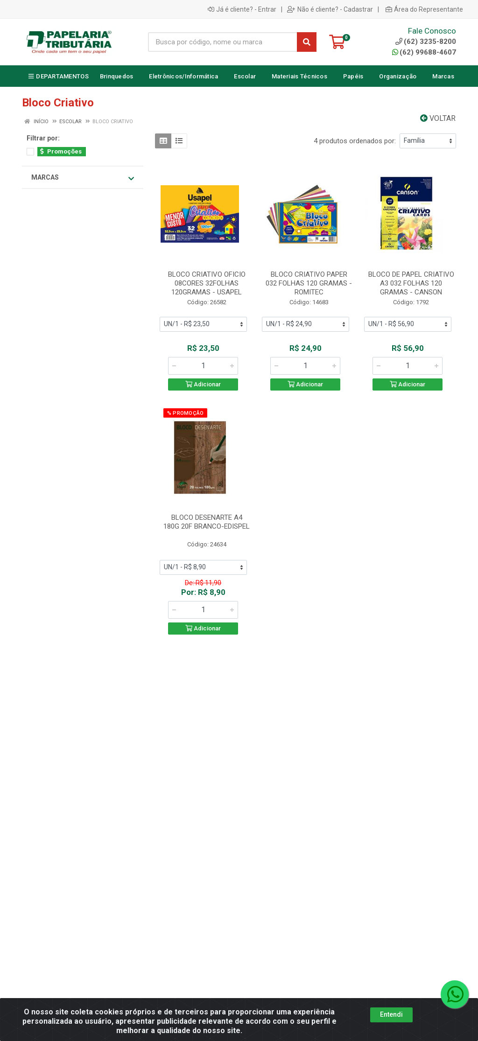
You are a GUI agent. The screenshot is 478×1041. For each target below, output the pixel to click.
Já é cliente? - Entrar (242, 9)
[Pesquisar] (306, 42)
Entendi (391, 1014)
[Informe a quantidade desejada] (203, 366)
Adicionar (203, 384)
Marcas (82, 178)
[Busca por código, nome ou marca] (222, 42)
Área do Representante (424, 9)
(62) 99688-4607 (424, 52)
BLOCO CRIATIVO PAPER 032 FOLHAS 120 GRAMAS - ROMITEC (309, 283)
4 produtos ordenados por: (355, 141)
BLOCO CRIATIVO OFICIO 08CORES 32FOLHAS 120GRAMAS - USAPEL (207, 283)
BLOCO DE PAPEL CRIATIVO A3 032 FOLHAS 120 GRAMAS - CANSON (411, 283)
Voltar (438, 118)
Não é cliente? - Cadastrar (330, 9)
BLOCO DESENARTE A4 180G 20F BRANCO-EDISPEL (206, 522)
